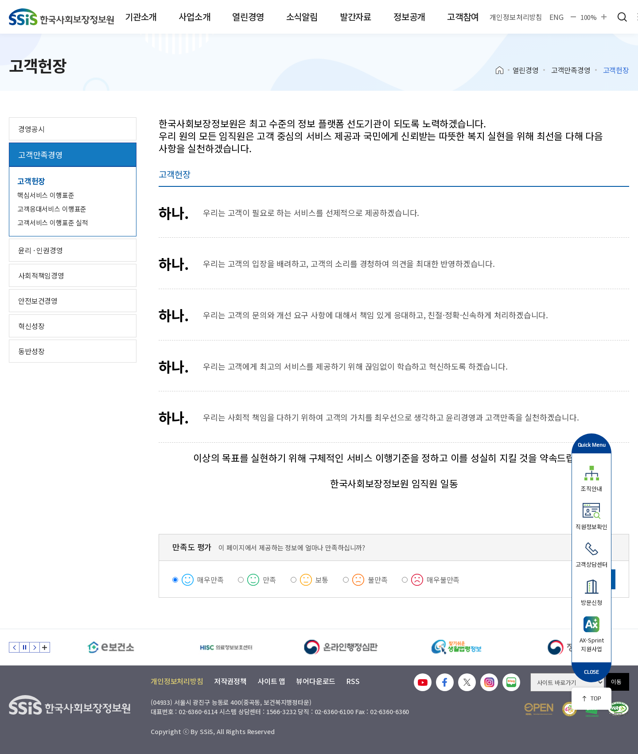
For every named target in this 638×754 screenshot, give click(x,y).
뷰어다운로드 (315, 681)
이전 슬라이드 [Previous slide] (14, 647)
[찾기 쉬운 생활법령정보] (456, 647)
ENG (556, 16)
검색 (622, 17)
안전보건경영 (38, 300)
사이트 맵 (271, 681)
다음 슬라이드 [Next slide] (34, 647)
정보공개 (409, 16)
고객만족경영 (571, 69)
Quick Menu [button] (592, 445)
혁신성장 (31, 326)
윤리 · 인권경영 (40, 250)
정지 (24, 647)
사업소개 (194, 16)
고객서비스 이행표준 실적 (52, 222)
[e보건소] (110, 647)
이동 (616, 681)
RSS (353, 681)
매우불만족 (443, 579)
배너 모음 (44, 647)
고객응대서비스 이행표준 (51, 208)
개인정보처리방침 (516, 16)
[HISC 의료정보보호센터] (226, 647)
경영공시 (31, 129)
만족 (269, 579)
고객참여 (462, 16)
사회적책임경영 (41, 275)
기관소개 (140, 16)
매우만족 (210, 579)
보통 (322, 579)
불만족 (378, 579)
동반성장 (31, 351)
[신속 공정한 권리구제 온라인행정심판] (341, 647)
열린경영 (248, 16)
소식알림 (302, 16)
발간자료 (355, 16)
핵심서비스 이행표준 (45, 195)
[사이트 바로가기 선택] (567, 682)
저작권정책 (230, 681)
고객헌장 (31, 180)
